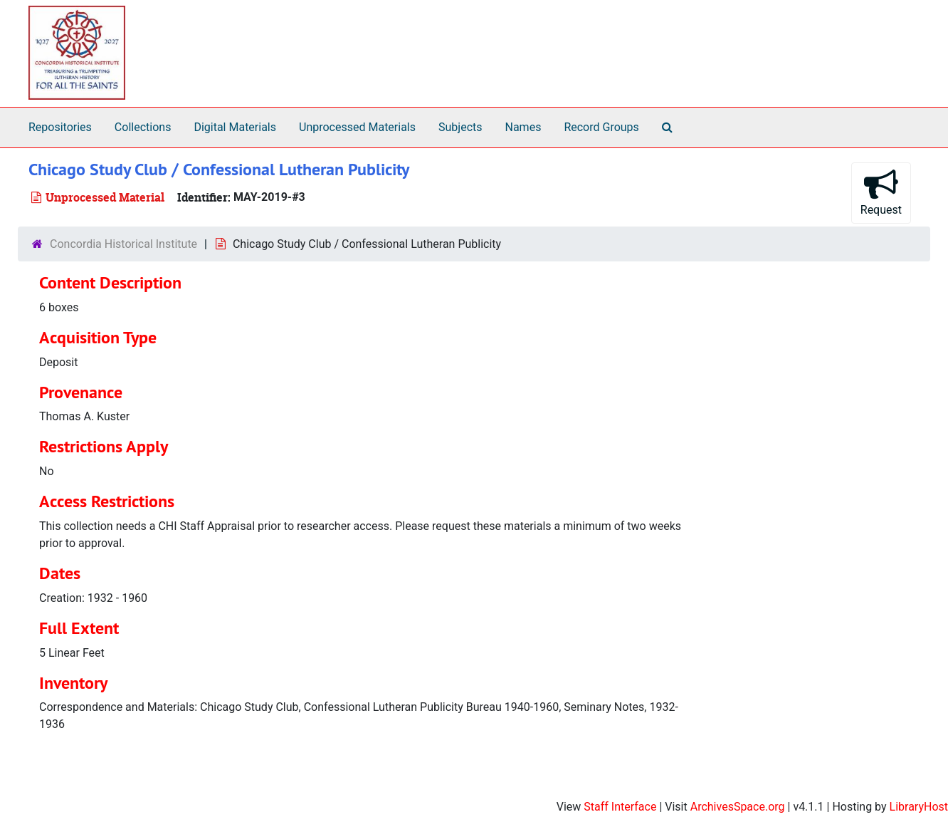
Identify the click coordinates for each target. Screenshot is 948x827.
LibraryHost (919, 806)
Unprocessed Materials (357, 127)
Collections (143, 127)
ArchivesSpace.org (737, 806)
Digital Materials (235, 127)
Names (523, 127)
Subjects (460, 127)
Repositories (60, 127)
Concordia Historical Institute (123, 244)
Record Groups (601, 127)
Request (881, 192)
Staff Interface (620, 806)
